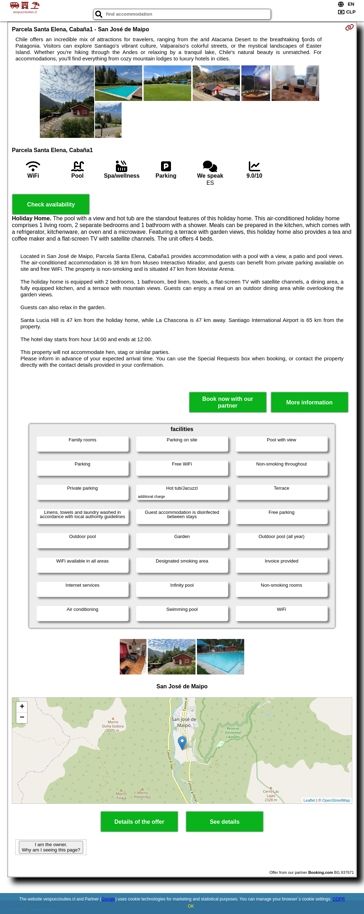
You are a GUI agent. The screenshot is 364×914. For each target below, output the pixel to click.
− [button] (22, 718)
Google (108, 899)
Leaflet (309, 800)
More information (309, 402)
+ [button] (22, 707)
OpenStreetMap (336, 800)
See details (225, 822)
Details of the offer (139, 822)
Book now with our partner (227, 402)
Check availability (51, 204)
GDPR (339, 899)
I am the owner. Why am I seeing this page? (51, 847)
